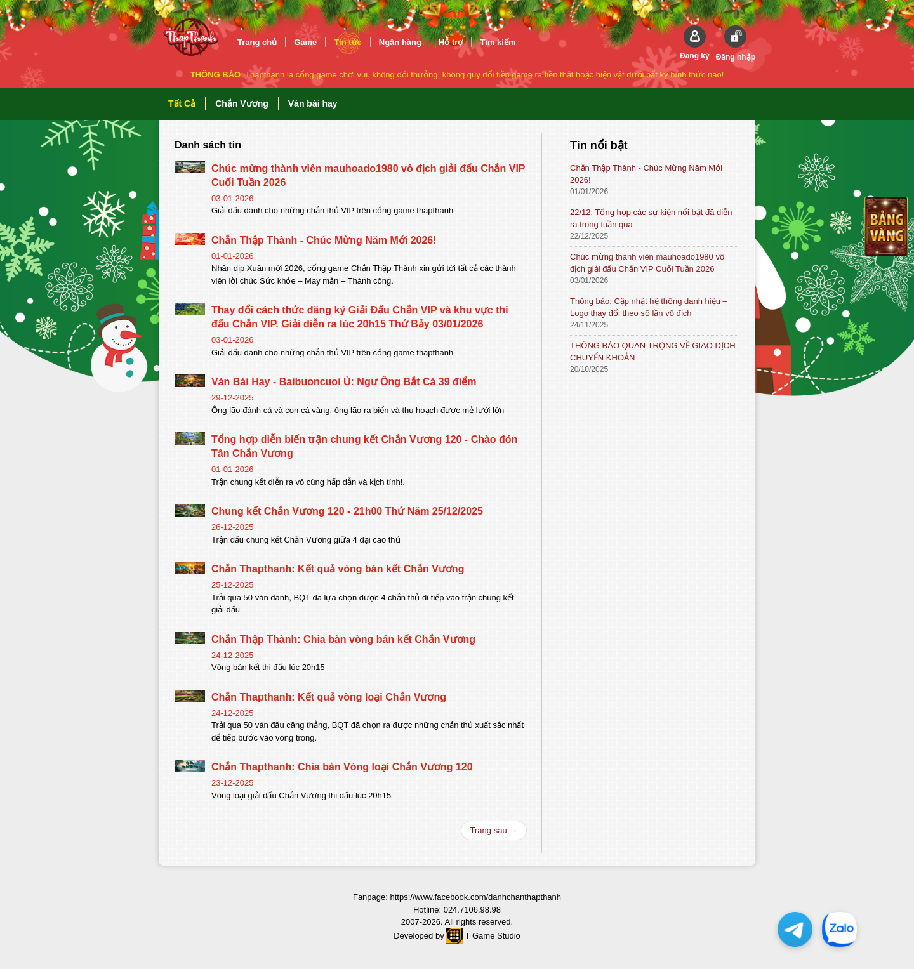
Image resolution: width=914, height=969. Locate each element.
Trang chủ (257, 42)
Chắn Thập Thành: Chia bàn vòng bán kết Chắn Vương (343, 639)
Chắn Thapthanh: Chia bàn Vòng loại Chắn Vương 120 (342, 766)
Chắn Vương (241, 103)
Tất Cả (181, 103)
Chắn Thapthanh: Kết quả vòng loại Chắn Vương (328, 697)
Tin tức (347, 42)
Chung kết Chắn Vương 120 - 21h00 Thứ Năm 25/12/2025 (347, 511)
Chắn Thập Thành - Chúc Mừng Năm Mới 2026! (324, 240)
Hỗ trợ (451, 42)
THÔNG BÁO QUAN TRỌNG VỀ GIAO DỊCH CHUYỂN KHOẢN (653, 351)
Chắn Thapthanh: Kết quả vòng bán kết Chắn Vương (337, 569)
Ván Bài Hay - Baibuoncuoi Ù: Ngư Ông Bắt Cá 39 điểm (343, 381)
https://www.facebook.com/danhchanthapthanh (475, 897)
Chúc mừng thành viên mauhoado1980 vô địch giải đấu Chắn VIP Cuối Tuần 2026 (647, 263)
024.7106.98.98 (472, 909)
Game (305, 42)
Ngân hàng (400, 42)
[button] (695, 42)
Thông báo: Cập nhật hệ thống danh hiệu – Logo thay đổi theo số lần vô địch (648, 307)
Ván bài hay (313, 103)
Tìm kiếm (497, 42)
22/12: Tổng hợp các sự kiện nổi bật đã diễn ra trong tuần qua (651, 218)
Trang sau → (494, 830)
